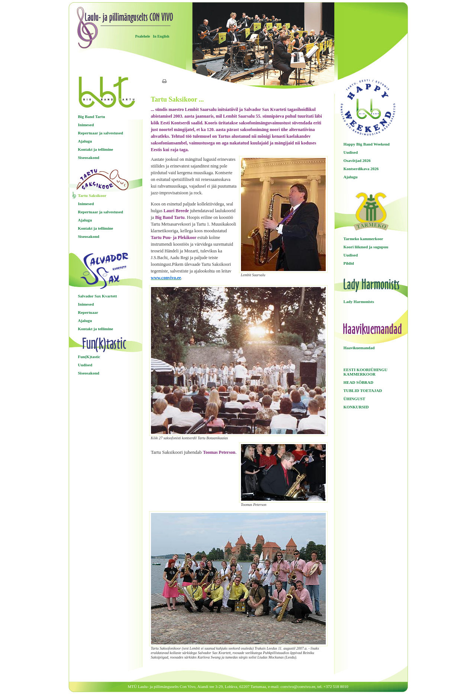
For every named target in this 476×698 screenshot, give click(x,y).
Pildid (349, 263)
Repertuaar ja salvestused (100, 133)
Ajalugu (85, 141)
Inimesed (86, 124)
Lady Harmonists (359, 301)
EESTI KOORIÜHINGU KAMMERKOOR (365, 371)
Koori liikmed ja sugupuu (366, 247)
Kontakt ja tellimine (95, 149)
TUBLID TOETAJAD (363, 390)
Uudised (85, 365)
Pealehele (142, 36)
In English (161, 36)
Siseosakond (88, 157)
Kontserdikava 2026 (361, 168)
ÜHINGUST (355, 398)
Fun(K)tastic (89, 356)
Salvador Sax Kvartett (97, 296)
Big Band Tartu (91, 116)
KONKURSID (356, 407)
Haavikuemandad (359, 347)
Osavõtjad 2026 (357, 160)
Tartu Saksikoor (92, 195)
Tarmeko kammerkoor (363, 238)
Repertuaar (88, 312)
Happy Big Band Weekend (367, 144)
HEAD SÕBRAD (358, 382)
